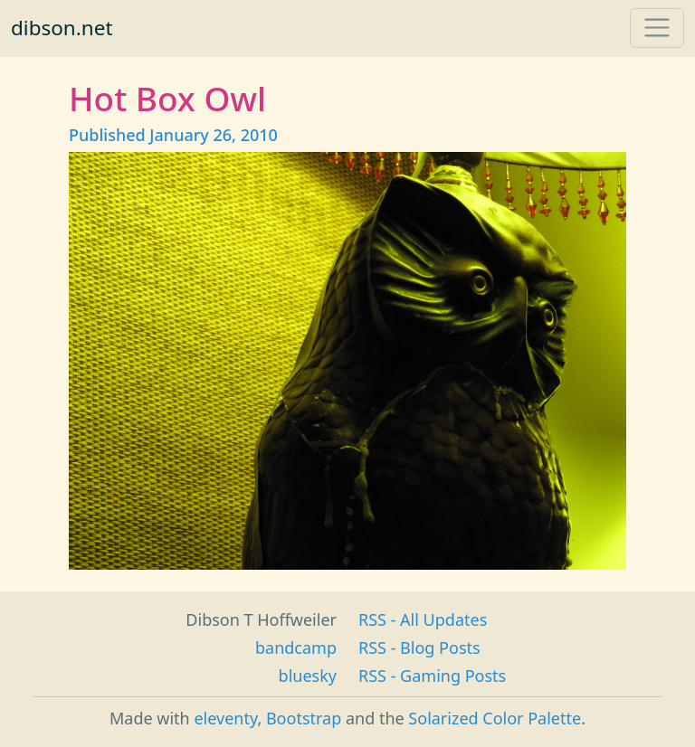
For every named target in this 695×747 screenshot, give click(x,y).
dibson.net (62, 28)
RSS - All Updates (422, 619)
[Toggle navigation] (657, 28)
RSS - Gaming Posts (432, 675)
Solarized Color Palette (494, 718)
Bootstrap (303, 718)
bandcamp (296, 647)
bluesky (308, 675)
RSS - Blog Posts (419, 647)
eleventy (225, 718)
